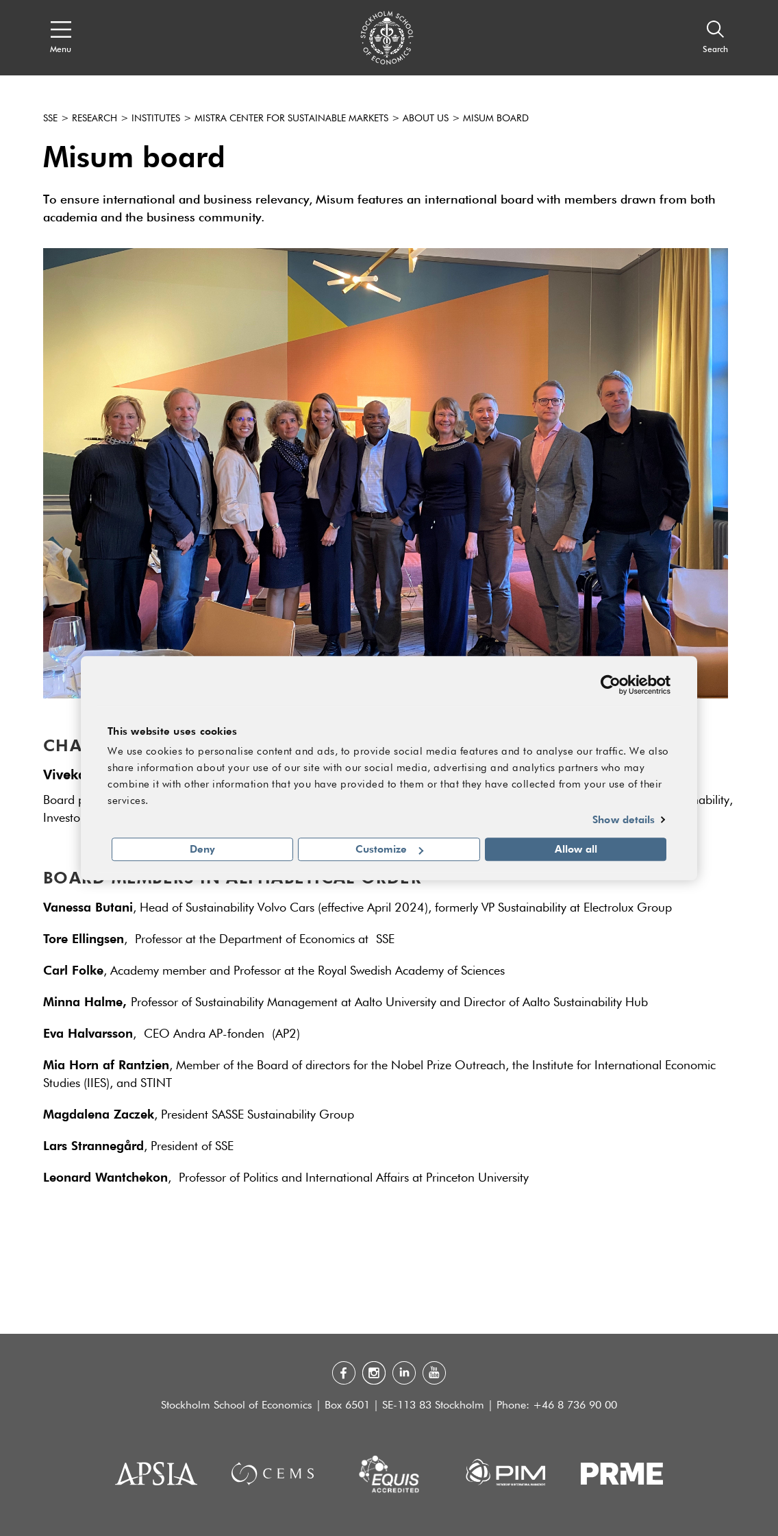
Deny (202, 849)
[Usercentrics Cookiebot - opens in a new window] (610, 684)
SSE (50, 118)
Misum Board (496, 118)
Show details (623, 819)
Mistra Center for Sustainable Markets (291, 118)
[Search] (715, 38)
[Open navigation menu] (60, 38)
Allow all (576, 849)
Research (94, 118)
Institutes (155, 118)
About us (426, 118)
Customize (389, 849)
